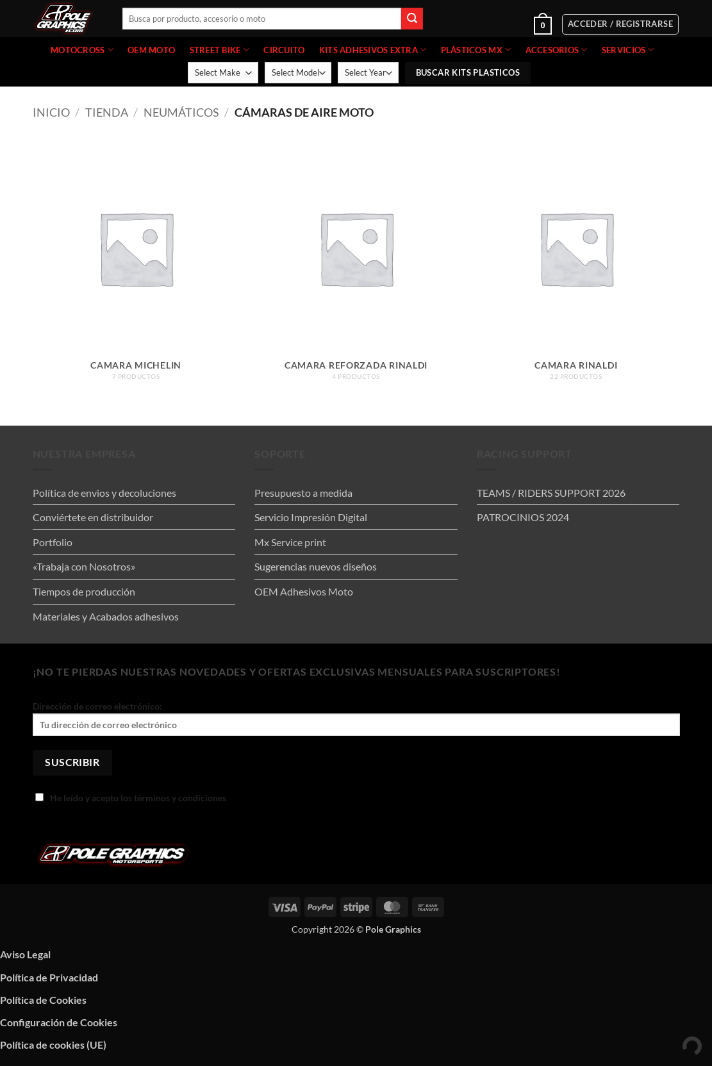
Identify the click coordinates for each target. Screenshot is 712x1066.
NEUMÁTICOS (181, 112)
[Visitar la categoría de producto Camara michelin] (136, 269)
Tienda (106, 112)
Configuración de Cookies (58, 1022)
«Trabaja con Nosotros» (84, 566)
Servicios (628, 50)
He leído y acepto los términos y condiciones (130, 797)
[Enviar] (412, 18)
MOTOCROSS (82, 50)
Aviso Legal (25, 954)
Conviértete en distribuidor (93, 517)
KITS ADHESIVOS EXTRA (373, 50)
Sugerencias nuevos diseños (315, 566)
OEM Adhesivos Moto (303, 591)
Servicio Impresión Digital (310, 517)
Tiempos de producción (84, 591)
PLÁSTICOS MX (476, 50)
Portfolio (52, 542)
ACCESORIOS (557, 50)
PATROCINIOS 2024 (523, 517)
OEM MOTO (151, 50)
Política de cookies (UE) (53, 1044)
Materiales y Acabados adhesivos (106, 616)
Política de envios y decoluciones (104, 493)
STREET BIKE (219, 50)
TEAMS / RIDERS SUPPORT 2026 (551, 493)
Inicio (51, 112)
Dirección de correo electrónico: (356, 718)
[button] (504, 24)
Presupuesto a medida (303, 493)
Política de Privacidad (49, 977)
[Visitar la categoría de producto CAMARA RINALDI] (576, 269)
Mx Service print (290, 542)
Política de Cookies (43, 1000)
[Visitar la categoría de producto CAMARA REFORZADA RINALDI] (356, 269)
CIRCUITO (283, 50)
